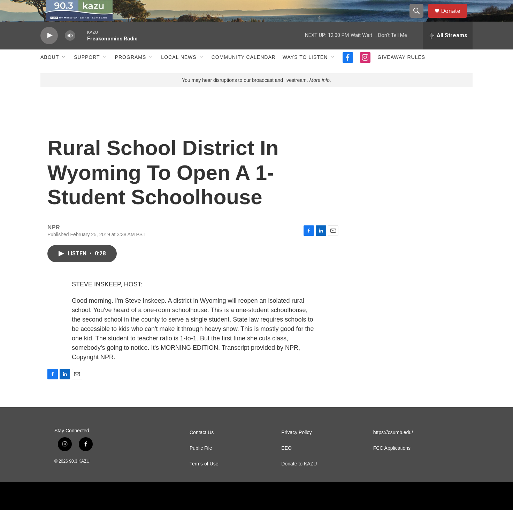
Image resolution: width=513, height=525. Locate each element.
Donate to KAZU (299, 478)
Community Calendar (244, 72)
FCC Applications (392, 463)
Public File (201, 463)
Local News (178, 72)
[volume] (70, 51)
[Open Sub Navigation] (64, 72)
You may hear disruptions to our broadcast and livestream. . (256, 95)
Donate (455, 18)
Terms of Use (204, 478)
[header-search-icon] (420, 18)
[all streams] (448, 50)
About (49, 72)
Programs (130, 72)
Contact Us (202, 447)
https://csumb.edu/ (393, 447)
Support (87, 72)
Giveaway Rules (401, 72)
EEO (286, 463)
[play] (49, 51)
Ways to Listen (305, 72)
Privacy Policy (296, 447)
